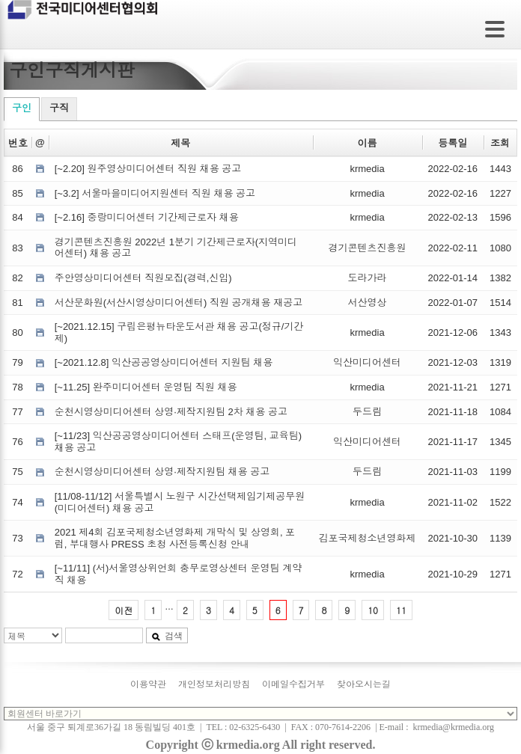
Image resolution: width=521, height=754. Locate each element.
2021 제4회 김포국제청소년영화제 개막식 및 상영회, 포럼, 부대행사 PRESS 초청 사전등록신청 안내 (175, 538)
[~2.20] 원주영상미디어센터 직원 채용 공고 (148, 168)
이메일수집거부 (293, 684)
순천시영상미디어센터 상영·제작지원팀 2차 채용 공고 (171, 411)
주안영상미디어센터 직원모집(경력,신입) (143, 277)
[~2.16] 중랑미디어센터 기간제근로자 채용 (147, 217)
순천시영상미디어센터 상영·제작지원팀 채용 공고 (162, 471)
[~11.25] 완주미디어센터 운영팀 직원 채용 (146, 387)
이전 (123, 610)
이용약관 (148, 684)
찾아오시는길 (364, 684)
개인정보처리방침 (214, 684)
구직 (59, 108)
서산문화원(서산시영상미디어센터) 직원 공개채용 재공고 (179, 302)
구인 (21, 108)
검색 (167, 636)
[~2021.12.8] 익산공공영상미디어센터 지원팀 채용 (163, 362)
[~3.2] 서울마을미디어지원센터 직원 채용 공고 (155, 193)
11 (401, 610)
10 (373, 610)
